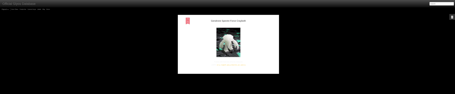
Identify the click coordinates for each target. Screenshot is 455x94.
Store (48, 9)
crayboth (223, 14)
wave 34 (243, 14)
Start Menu (14, 9)
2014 (218, 14)
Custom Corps (32, 9)
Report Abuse (244, 92)
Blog (44, 9)
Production (23, 9)
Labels (39, 9)
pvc (239, 14)
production (233, 14)
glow (228, 14)
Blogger (237, 92)
